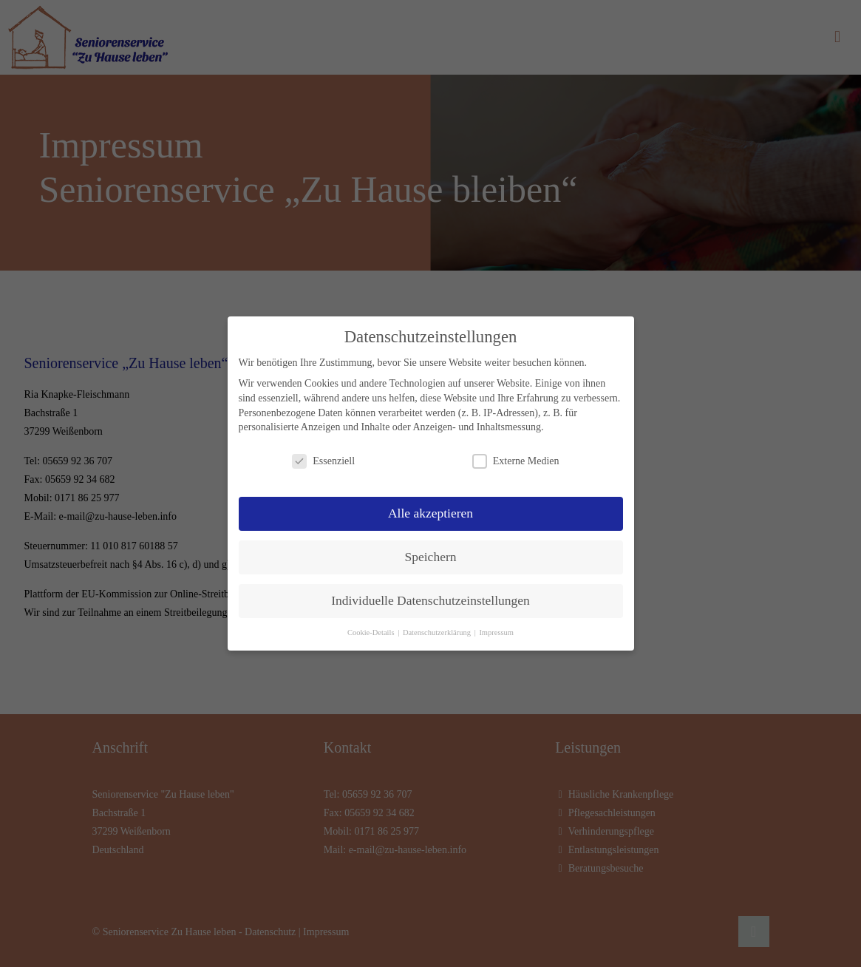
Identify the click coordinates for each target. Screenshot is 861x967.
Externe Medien (515, 461)
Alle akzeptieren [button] (430, 513)
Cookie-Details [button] (371, 632)
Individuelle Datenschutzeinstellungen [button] (430, 600)
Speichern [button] (431, 556)
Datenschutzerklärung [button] (438, 632)
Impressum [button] (496, 632)
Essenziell (323, 461)
